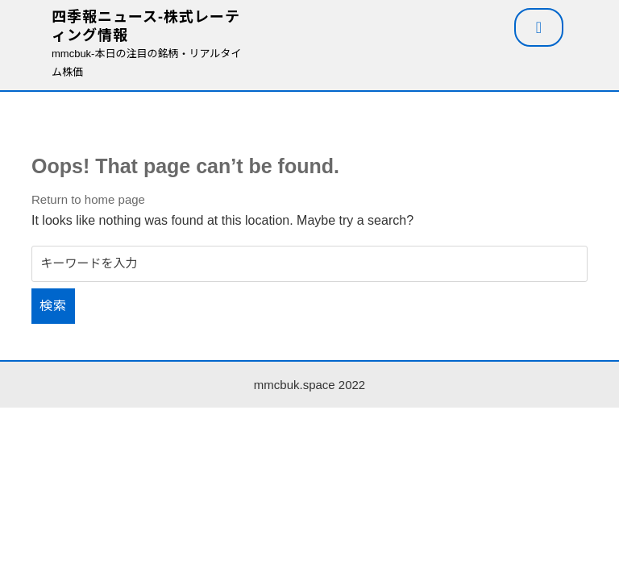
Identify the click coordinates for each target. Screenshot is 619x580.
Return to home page (88, 199)
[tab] (538, 27)
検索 (53, 306)
